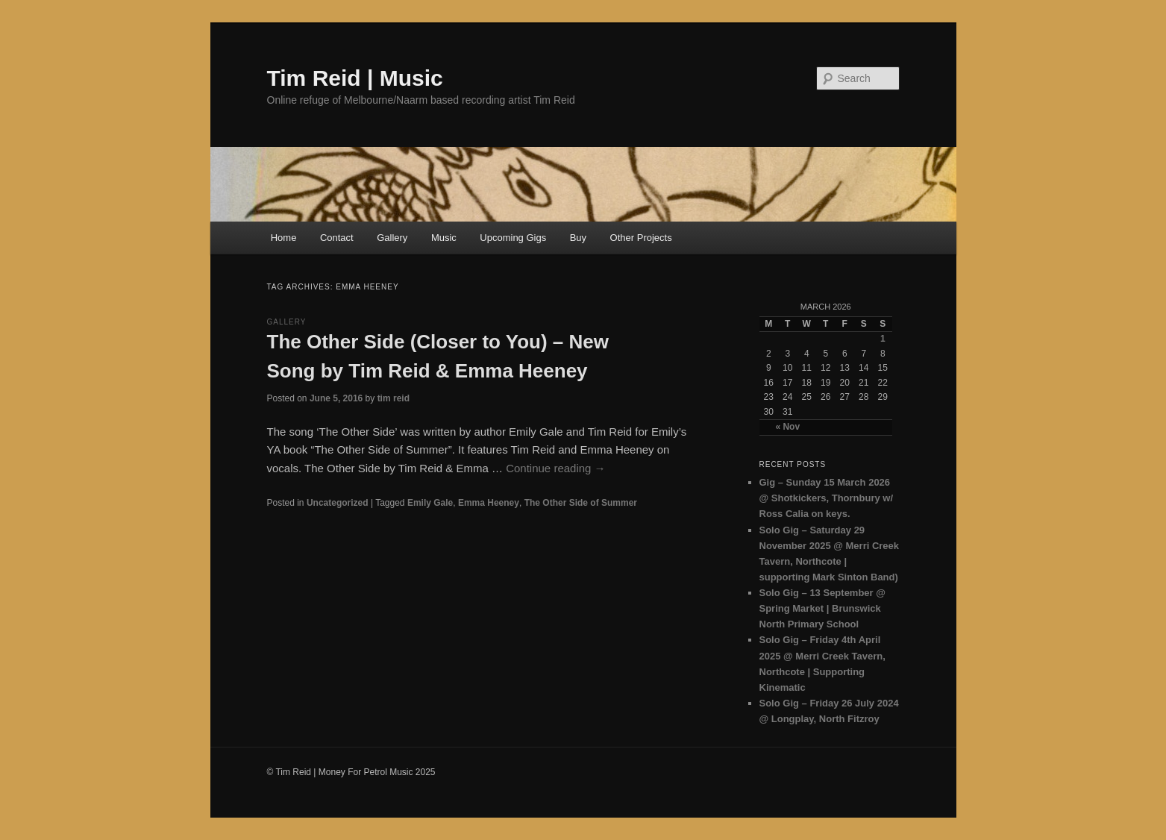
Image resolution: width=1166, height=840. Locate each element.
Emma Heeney (488, 503)
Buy (578, 237)
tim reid (393, 398)
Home (284, 237)
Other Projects (641, 237)
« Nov (787, 426)
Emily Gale (430, 503)
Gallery (392, 237)
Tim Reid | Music (355, 78)
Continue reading (555, 468)
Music (444, 237)
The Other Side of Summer (580, 503)
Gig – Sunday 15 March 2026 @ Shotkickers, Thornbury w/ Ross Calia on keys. (826, 498)
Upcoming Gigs (513, 237)
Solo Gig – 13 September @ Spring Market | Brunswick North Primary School (822, 608)
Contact (337, 237)
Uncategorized (338, 503)
